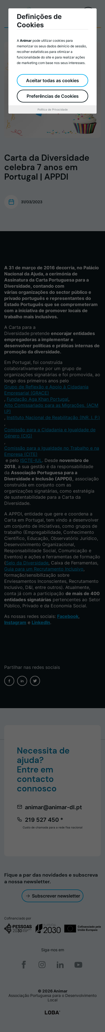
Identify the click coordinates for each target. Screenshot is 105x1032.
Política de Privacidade (53, 109)
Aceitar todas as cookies (52, 80)
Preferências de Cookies (53, 96)
